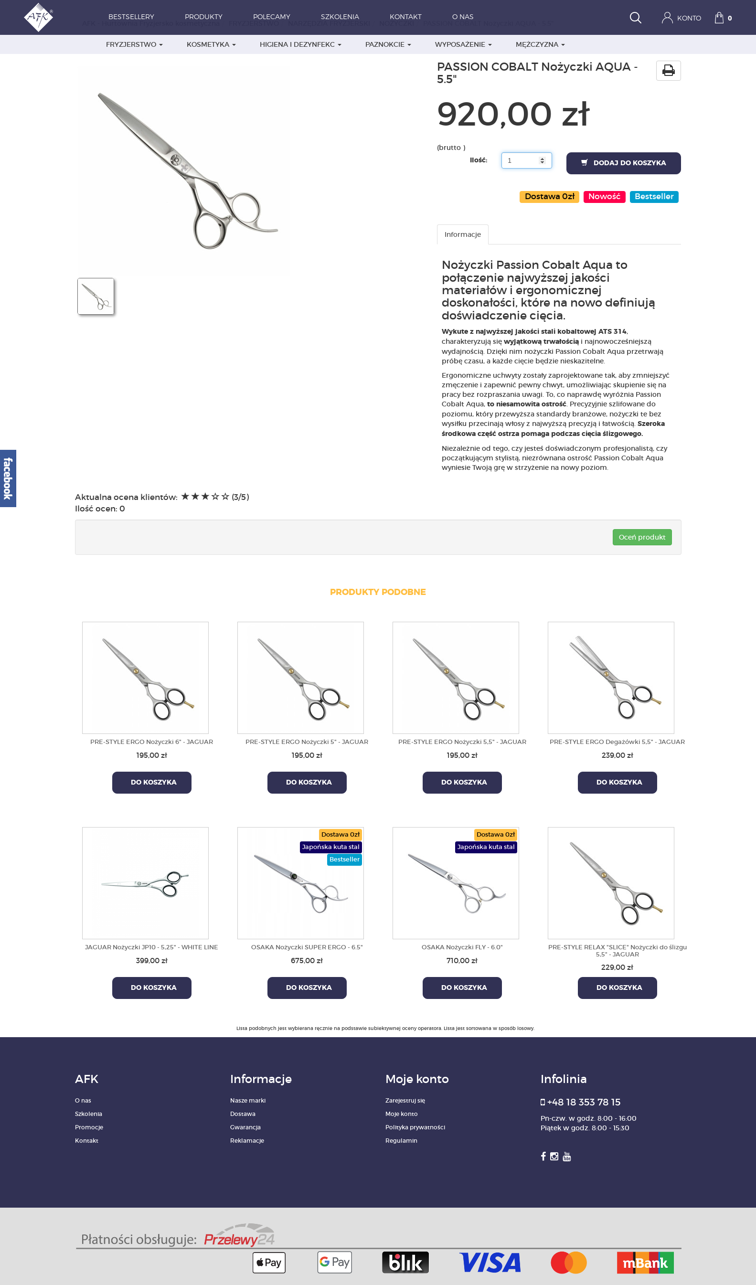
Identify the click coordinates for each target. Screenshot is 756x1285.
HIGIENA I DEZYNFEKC (300, 44)
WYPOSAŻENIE (463, 44)
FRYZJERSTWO (134, 44)
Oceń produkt (642, 537)
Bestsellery (131, 17)
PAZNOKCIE (388, 44)
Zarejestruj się (405, 1100)
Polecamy (271, 17)
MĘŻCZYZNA (540, 44)
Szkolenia (340, 17)
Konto (681, 17)
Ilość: (478, 160)
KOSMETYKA (211, 44)
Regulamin (401, 1140)
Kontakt (406, 17)
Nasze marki (248, 1100)
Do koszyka (152, 782)
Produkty (204, 17)
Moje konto (401, 1113)
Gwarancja (245, 1127)
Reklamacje (247, 1140)
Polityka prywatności (415, 1127)
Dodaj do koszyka (623, 163)
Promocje (89, 1127)
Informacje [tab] (463, 234)
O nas (463, 17)
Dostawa (243, 1113)
